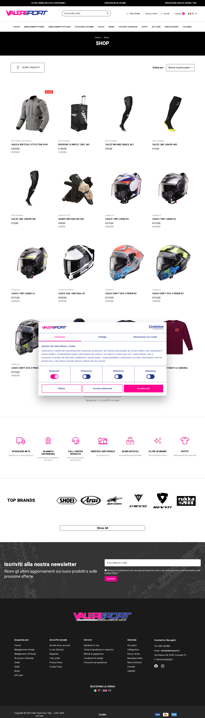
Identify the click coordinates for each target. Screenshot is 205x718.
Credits (102, 709)
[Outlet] (101, 26)
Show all (102, 527)
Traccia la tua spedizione (95, 657)
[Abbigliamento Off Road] (60, 26)
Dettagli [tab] (102, 337)
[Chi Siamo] (187, 26)
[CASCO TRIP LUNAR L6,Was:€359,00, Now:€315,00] (32, 260)
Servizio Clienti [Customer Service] (150, 14)
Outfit (17, 661)
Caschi (17, 640)
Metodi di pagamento (94, 649)
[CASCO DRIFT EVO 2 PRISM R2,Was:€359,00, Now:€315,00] (126, 260)
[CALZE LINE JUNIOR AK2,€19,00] (173, 111)
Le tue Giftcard (56, 644)
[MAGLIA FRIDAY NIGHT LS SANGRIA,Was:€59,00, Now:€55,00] (173, 335)
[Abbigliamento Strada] (34, 26)
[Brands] (111, 26)
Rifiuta (61, 388)
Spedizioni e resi (91, 640)
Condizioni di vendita (93, 653)
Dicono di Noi (133, 649)
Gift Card (18, 670)
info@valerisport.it (170, 645)
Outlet (17, 657)
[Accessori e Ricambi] (84, 26)
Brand (17, 666)
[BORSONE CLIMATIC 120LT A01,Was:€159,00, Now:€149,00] (79, 111)
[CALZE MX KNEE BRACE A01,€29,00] (126, 111)
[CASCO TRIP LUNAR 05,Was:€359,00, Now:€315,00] (126, 186)
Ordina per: (158, 66)
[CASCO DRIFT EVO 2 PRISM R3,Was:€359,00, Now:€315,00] (173, 260)
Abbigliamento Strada (24, 644)
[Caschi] (16, 26)
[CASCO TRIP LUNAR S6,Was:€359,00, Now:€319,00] (173, 186)
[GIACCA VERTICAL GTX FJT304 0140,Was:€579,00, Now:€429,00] (32, 111)
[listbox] (180, 66)
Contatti (131, 661)
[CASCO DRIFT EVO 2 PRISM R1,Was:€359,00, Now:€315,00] (32, 335)
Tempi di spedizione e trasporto (98, 644)
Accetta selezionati (102, 388)
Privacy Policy (111, 574)
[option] (21, 444)
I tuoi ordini (55, 653)
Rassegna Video (135, 653)
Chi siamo (132, 640)
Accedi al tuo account (60, 640)
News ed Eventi (134, 657)
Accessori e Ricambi (24, 653)
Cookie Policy (56, 661)
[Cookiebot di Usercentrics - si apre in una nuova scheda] (151, 327)
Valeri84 (131, 666)
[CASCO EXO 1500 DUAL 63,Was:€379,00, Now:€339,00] (79, 260)
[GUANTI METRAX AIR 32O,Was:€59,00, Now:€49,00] (79, 186)
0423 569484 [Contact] (133, 14)
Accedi (165, 14)
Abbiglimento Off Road (25, 649)
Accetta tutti (143, 388)
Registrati (54, 649)
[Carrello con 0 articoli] (178, 14)
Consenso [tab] (60, 337)
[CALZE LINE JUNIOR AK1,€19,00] (32, 186)
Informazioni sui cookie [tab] (145, 337)
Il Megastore (133, 644)
